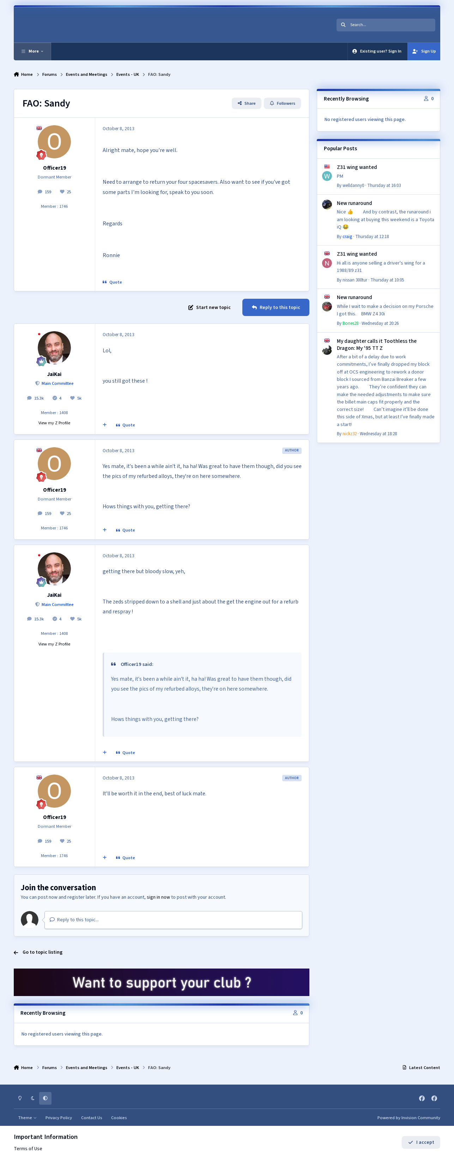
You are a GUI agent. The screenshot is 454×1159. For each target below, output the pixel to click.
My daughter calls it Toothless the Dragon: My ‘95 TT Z (377, 344)
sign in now (158, 897)
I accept (421, 1142)
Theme (27, 1118)
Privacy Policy (59, 1118)
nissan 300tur (355, 280)
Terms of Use (28, 1148)
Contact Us (91, 1118)
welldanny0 (353, 185)
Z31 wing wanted (357, 167)
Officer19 (54, 168)
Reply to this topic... (74, 919)
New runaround (354, 203)
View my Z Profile (54, 423)
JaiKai (54, 374)
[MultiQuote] (104, 425)
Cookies (119, 1118)
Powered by (408, 1118)
